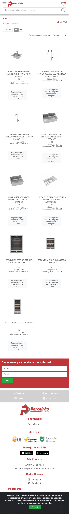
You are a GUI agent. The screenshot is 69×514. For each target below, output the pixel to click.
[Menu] (4, 4)
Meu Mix (19, 383)
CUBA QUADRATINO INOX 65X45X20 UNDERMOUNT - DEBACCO (52, 134)
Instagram (34, 469)
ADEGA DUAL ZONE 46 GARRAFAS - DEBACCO (52, 255)
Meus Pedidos (50, 383)
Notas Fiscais (50, 388)
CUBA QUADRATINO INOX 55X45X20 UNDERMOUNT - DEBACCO (19, 195)
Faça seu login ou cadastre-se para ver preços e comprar (18, 94)
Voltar (62, 22)
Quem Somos (34, 413)
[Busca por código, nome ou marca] (32, 10)
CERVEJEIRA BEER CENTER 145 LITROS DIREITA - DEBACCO (19, 255)
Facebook (34, 473)
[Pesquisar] (63, 10)
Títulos (18, 388)
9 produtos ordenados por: (40, 35)
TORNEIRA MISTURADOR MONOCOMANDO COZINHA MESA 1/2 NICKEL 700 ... (19, 134)
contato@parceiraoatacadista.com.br (34, 458)
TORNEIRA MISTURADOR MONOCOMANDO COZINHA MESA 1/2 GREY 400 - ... (52, 73)
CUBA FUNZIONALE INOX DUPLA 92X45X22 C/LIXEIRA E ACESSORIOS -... (52, 195)
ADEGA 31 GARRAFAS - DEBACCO (19, 314)
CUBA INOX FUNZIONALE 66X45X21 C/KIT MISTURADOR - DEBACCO (18, 73)
